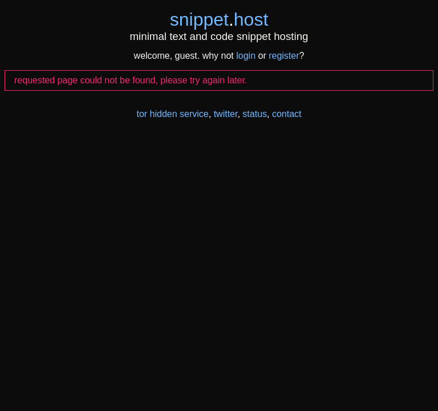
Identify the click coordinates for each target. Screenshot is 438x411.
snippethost (219, 19)
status (254, 114)
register (284, 56)
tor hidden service (172, 114)
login (246, 56)
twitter (226, 114)
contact (287, 114)
